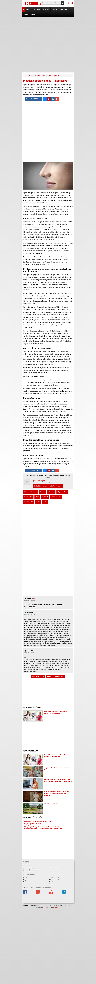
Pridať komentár (38, 676)
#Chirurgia (51, 492)
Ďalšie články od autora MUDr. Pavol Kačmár (48, 486)
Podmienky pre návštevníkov (30, 869)
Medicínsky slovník (54, 878)
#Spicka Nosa (28, 502)
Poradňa (33, 14)
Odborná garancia (28, 867)
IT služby (47, 907)
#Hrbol (38, 502)
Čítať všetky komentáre (55, 676)
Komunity (46, 9)
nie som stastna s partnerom (33, 823)
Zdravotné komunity (54, 880)
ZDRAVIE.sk (28, 75)
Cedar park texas (29, 825)
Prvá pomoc (26, 882)
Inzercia (51, 865)
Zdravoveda (36, 9)
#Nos (37, 497)
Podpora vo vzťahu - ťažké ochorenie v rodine (38, 821)
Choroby (25, 878)
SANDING (56, 907)
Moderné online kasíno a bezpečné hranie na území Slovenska (43, 828)
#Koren (45, 502)
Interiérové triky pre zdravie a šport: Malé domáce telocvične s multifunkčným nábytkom (57, 793)
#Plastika (42, 492)
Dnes (27, 9)
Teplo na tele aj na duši (51, 803)
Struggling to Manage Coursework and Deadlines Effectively (42, 827)
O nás (24, 865)
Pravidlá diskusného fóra (29, 871)
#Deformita (45, 497)
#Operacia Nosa (62, 492)
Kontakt (51, 869)
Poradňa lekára (53, 882)
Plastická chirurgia (53, 75)
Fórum (26, 14)
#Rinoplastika (28, 497)
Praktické (63, 9)
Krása (44, 75)
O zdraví (54, 9)
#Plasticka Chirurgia (30, 492)
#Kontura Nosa (56, 497)
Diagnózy (25, 880)
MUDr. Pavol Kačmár (39, 480)
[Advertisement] (48, 31)
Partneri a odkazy (53, 867)
